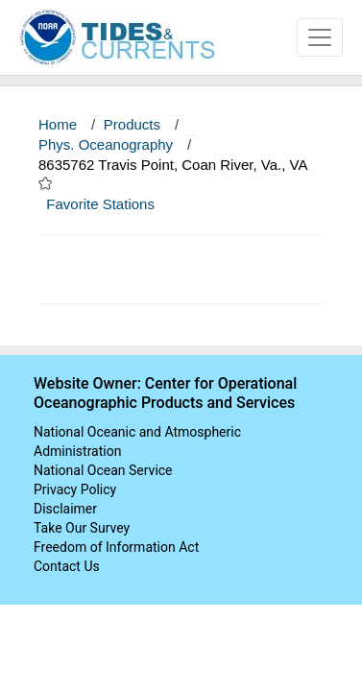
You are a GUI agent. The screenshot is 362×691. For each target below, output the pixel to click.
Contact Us (67, 566)
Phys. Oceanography (105, 144)
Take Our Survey (82, 528)
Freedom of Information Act (116, 547)
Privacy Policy (75, 489)
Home (57, 124)
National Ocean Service (103, 470)
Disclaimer (65, 508)
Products (132, 124)
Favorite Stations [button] (109, 204)
